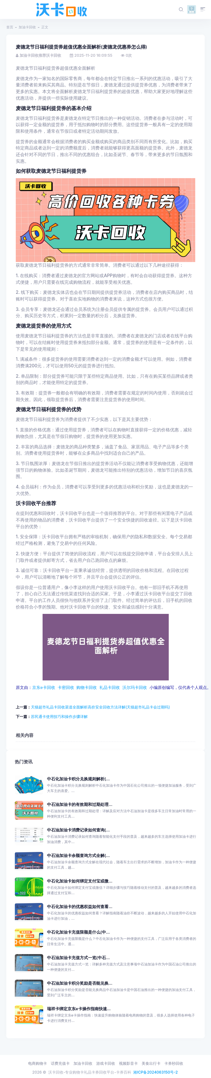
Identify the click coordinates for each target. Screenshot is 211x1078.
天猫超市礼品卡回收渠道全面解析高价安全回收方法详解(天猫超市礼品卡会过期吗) (100, 706)
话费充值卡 (60, 1063)
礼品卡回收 (109, 687)
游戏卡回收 (105, 1063)
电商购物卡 (37, 1063)
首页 (9, 27)
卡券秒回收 (173, 1063)
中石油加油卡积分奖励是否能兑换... (79, 983)
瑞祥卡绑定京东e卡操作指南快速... (79, 1008)
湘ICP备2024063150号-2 (155, 1072)
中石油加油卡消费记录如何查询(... (78, 829)
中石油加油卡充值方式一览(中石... (78, 957)
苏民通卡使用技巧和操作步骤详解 (59, 716)
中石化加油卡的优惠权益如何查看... (79, 906)
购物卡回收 (86, 687)
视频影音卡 (128, 1063)
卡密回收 (66, 687)
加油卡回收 (27, 27)
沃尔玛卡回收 (134, 687)
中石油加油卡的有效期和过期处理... (79, 804)
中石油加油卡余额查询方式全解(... (78, 855)
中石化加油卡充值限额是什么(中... (78, 931)
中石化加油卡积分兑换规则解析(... (78, 778)
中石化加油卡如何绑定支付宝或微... (79, 880)
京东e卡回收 (43, 687)
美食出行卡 (151, 1063)
